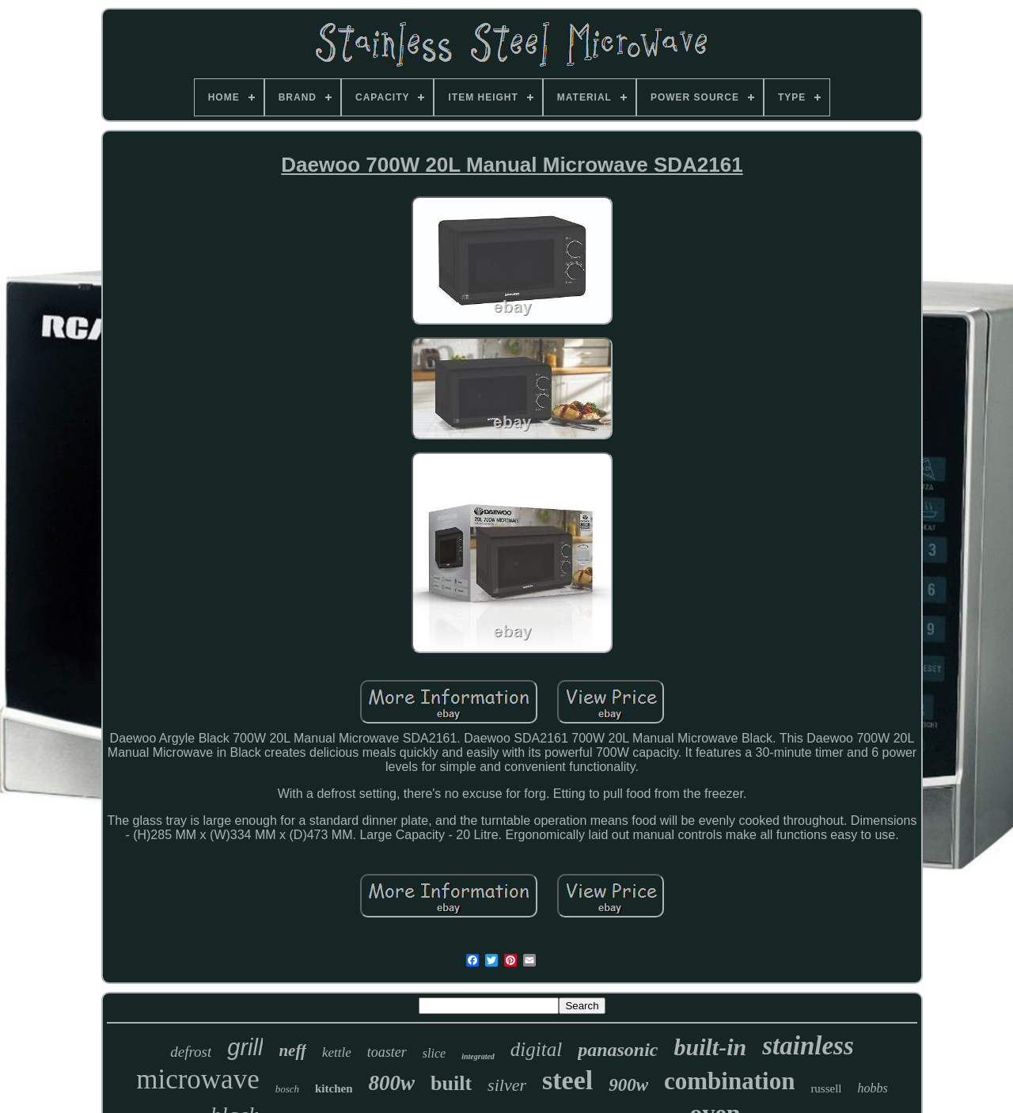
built (451, 1083)
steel (567, 1080)
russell (825, 1088)
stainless (808, 1045)
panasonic (618, 1049)
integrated (478, 1056)
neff (292, 1050)
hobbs (873, 1088)
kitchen (334, 1088)
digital (536, 1049)
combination (729, 1081)
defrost (190, 1051)
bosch (287, 1089)
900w (628, 1085)
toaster (387, 1052)
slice (434, 1053)
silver (507, 1085)
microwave (197, 1079)
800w (392, 1083)
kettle (336, 1052)
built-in (710, 1047)
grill (245, 1047)
